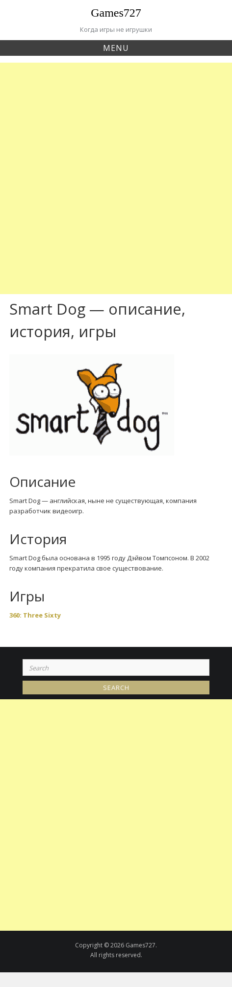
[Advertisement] (116, 178)
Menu (116, 48)
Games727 (116, 12)
